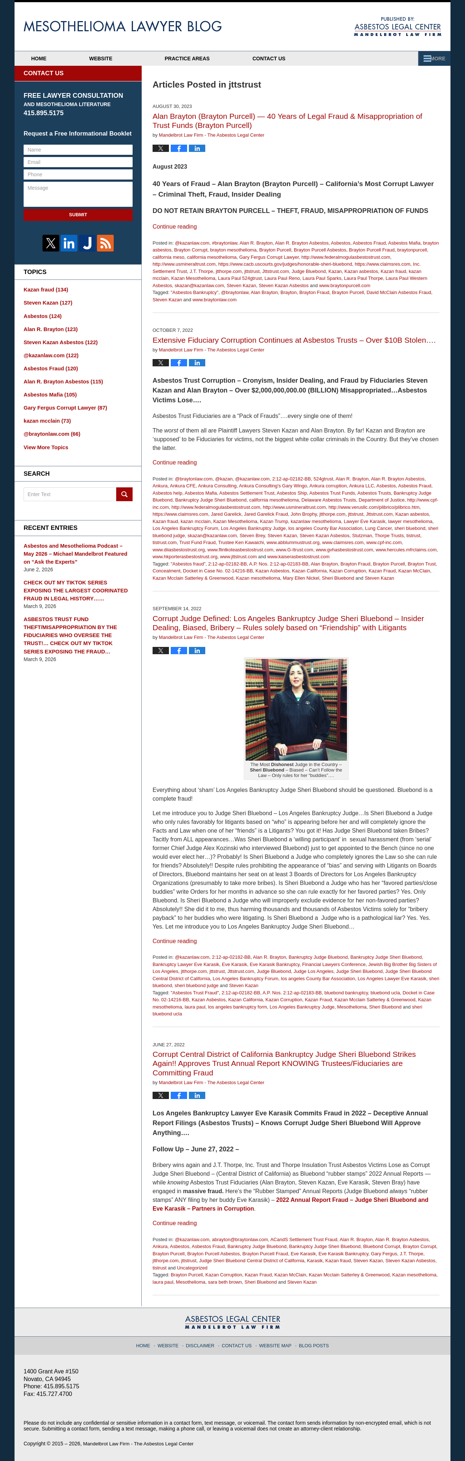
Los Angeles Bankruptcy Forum (185, 528)
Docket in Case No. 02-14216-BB (218, 570)
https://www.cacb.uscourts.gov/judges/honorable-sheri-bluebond (285, 264)
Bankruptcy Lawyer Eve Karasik (186, 964)
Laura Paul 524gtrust (240, 278)
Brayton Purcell (275, 250)
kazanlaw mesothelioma (316, 521)
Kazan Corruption (347, 570)
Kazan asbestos (361, 271)
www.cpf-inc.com (384, 542)
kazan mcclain (195, 521)
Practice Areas (312, 58)
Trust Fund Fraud (197, 542)
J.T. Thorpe (201, 271)
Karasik (315, 1260)
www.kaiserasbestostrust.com (298, 556)
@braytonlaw (234, 292)
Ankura (160, 485)
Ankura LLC (361, 485)
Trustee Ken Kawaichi (241, 542)
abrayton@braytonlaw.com (240, 1239)
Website (120, 58)
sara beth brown (225, 1282)
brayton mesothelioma (233, 250)
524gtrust (323, 479)
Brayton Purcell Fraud (372, 250)
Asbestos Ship (292, 493)
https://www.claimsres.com (382, 264)
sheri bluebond (410, 528)
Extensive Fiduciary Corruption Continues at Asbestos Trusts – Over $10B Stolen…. (294, 340)
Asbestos (340, 243)
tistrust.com (165, 542)
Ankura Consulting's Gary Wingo (273, 485)
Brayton (288, 292)
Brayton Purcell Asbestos (320, 250)
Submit (78, 214)
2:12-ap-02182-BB (291, 479)
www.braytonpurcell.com (344, 285)
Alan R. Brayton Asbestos (301, 243)
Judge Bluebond (309, 271)
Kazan (335, 271)
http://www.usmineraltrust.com (184, 264)
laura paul (195, 1007)
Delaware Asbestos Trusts (329, 500)
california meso (168, 257)
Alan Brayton (264, 292)
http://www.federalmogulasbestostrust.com (346, 257)
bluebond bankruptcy (346, 992)
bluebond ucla (385, 992)
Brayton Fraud (314, 292)
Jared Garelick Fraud (266, 514)
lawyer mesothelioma (410, 521)
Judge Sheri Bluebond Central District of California (251, 1260)
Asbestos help (167, 493)
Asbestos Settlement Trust (247, 493)
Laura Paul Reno (282, 278)
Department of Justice (381, 500)
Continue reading (175, 227)
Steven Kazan (241, 285)
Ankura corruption (328, 485)
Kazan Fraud (382, 570)
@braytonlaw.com (194, 479)
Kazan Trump (274, 521)
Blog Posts (311, 1343)
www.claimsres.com (343, 542)
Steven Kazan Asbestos (283, 285)
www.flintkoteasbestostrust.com (240, 549)
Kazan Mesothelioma (193, 278)
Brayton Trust (422, 564)
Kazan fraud (393, 271)
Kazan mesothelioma (258, 578)
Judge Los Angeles (313, 971)
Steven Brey (252, 535)
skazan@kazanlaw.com (199, 285)
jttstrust (252, 271)
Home (48, 58)
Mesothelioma (352, 1007)
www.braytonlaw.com (214, 299)
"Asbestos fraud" (188, 564)
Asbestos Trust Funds (332, 493)
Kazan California (309, 570)
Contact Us (404, 58)
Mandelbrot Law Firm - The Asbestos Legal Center (140, 1443)
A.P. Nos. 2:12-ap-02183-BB (278, 564)
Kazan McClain (414, 570)
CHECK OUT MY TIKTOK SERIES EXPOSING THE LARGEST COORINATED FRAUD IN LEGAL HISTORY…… (77, 583)
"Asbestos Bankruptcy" (194, 292)
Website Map (274, 1343)
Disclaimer (203, 1343)
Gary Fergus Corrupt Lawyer (269, 257)
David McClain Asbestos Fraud (399, 292)
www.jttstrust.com (238, 556)
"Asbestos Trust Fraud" (195, 992)
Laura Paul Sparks (322, 278)
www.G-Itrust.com (295, 549)
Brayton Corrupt (190, 250)
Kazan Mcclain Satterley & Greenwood (193, 578)
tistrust (413, 535)
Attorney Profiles (211, 58)
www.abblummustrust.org (293, 542)
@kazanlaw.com (192, 243)
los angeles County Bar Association (325, 528)
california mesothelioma (212, 257)
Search (124, 489)
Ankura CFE (183, 485)
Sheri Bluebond (338, 578)
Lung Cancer (378, 528)
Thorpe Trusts (389, 535)
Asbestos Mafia (404, 243)
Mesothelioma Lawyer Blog (123, 26)
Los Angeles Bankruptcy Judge (253, 528)
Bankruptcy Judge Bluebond (318, 957)
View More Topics (45, 442)
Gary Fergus (384, 1253)
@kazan (223, 479)
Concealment (167, 570)
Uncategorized (192, 1268)
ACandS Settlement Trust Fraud (303, 1239)
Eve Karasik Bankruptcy (274, 964)
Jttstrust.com (275, 271)
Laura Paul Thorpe (363, 278)
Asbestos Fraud (369, 243)
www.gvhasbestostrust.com (344, 549)
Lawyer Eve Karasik (364, 521)
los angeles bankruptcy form (237, 1007)
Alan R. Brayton (255, 243)
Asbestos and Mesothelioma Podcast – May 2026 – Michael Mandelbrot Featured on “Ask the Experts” (78, 547)
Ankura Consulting (217, 485)
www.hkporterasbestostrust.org (185, 556)
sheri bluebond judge (197, 985)
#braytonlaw (224, 243)
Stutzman (362, 535)
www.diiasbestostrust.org (179, 549)
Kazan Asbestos (272, 570)
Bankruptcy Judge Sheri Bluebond (211, 500)
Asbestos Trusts (374, 493)
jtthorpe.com (229, 271)
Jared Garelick (226, 514)
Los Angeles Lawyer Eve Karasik (391, 978)
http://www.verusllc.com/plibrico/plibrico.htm (374, 507)
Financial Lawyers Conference (334, 964)
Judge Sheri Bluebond (359, 971)
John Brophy (304, 514)
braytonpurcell (412, 250)
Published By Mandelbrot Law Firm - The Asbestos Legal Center (397, 26)
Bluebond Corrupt (381, 1246)
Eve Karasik (234, 964)
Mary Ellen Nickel (301, 578)
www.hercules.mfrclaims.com (406, 549)
